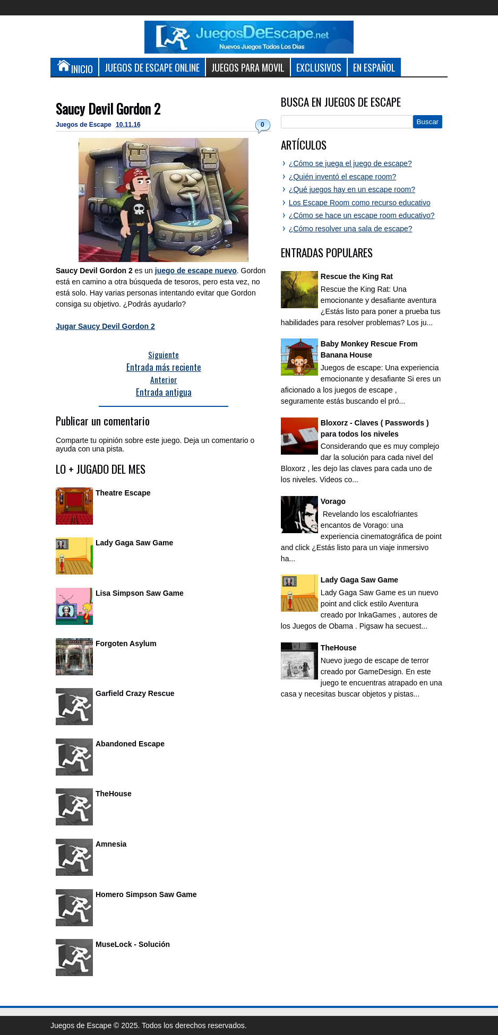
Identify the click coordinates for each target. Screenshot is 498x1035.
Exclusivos (318, 67)
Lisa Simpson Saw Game (140, 593)
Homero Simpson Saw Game (146, 894)
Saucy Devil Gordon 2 (108, 108)
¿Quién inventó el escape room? (342, 176)
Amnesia (111, 844)
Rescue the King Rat (357, 276)
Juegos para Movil (248, 67)
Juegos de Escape (84, 124)
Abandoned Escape (130, 744)
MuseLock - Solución (133, 944)
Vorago (333, 501)
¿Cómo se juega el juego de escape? (350, 163)
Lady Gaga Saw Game (134, 542)
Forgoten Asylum (126, 643)
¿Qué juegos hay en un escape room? (352, 189)
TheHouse (114, 793)
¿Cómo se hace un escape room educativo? (362, 215)
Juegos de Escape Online (152, 67)
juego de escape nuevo (196, 270)
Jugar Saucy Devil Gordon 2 (105, 326)
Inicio (74, 67)
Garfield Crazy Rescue (135, 693)
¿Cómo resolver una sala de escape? (351, 228)
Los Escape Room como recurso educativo (360, 202)
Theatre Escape (123, 493)
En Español (374, 67)
